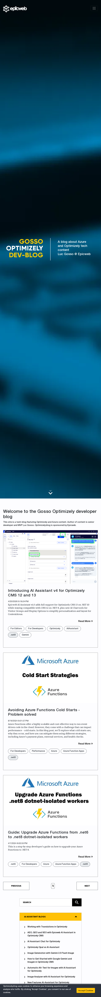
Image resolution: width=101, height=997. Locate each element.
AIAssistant (72, 629)
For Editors (16, 629)
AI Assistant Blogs (35, 916)
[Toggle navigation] (94, 8)
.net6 (13, 864)
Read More (85, 621)
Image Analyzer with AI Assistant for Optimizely (49, 977)
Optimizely (55, 629)
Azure (54, 751)
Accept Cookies (85, 990)
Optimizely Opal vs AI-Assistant (41, 947)
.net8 (13, 635)
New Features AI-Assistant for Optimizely (46, 982)
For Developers (35, 629)
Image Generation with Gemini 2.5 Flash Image (49, 953)
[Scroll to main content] (50, 492)
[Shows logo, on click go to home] (15, 8)
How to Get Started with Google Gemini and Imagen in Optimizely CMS (48, 960)
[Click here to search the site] (77, 902)
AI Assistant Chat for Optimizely (42, 941)
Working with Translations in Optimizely (45, 927)
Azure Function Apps (73, 751)
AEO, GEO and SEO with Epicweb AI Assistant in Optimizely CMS (49, 934)
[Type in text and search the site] (50, 902)
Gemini (25, 635)
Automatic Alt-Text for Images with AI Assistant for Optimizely (50, 969)
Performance (38, 751)
